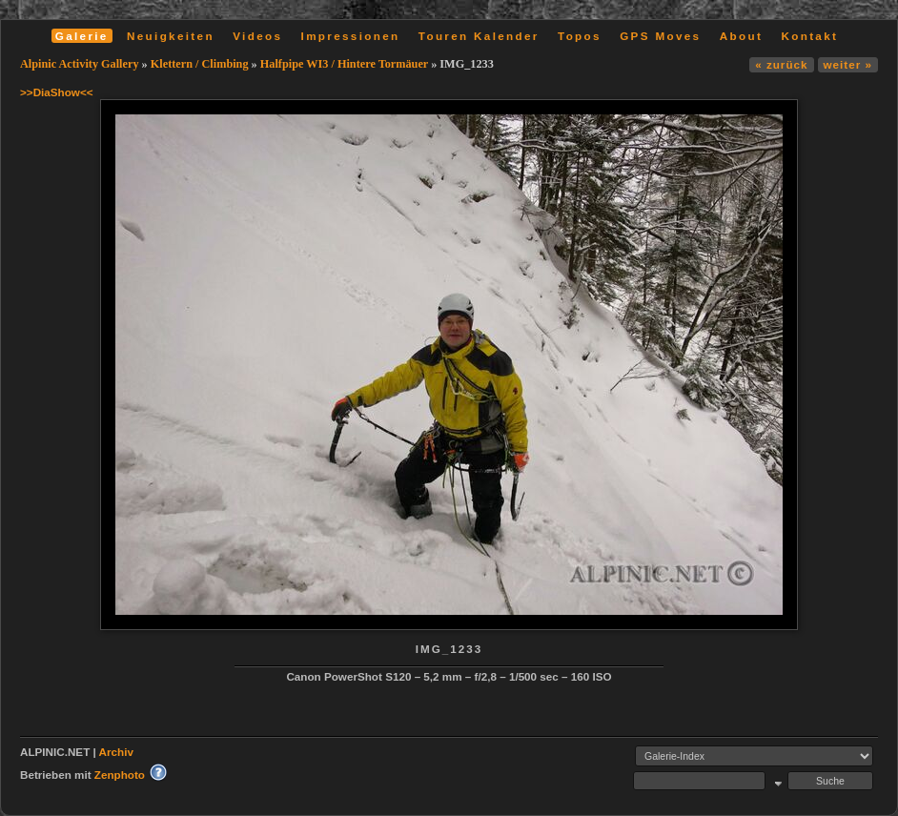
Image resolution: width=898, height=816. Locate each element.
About (741, 36)
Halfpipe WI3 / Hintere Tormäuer (344, 64)
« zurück (781, 64)
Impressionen (350, 36)
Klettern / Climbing (200, 64)
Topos (580, 36)
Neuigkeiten (170, 36)
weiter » (848, 64)
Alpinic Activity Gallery (79, 64)
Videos (257, 36)
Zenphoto (119, 774)
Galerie (82, 36)
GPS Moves (660, 36)
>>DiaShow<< (56, 92)
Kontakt (809, 36)
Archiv (116, 751)
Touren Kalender (479, 36)
